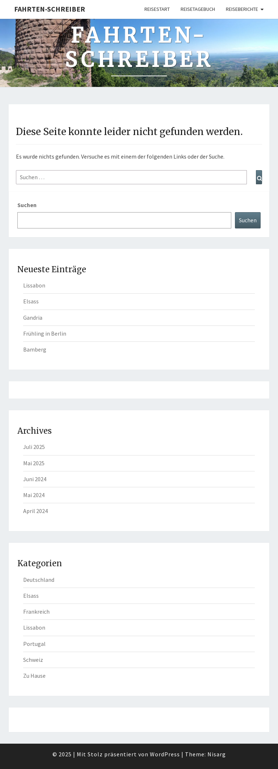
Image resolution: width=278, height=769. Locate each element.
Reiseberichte (242, 9)
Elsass (31, 301)
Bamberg (34, 349)
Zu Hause (34, 675)
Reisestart (157, 9)
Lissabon (34, 285)
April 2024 (35, 510)
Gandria (32, 317)
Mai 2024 (34, 495)
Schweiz (33, 659)
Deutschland (38, 579)
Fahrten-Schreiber (49, 8)
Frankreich (36, 611)
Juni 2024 (34, 479)
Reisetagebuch (198, 9)
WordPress (165, 754)
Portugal (34, 643)
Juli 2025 (34, 446)
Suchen (27, 205)
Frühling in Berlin (44, 333)
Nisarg (216, 754)
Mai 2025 (34, 463)
